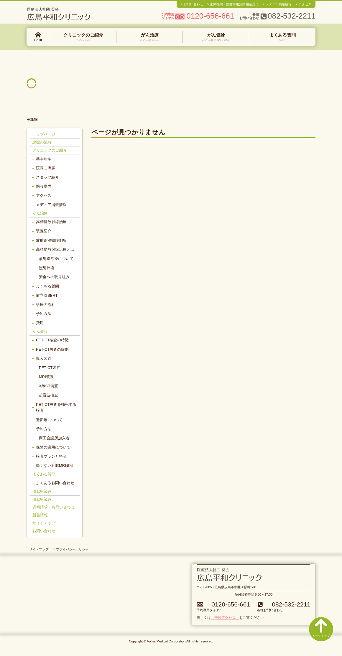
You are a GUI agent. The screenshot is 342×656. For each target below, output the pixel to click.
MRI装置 (46, 377)
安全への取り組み (54, 277)
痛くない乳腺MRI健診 (55, 465)
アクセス (304, 4)
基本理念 (43, 158)
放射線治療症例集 (51, 240)
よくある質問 (282, 37)
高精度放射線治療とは (55, 249)
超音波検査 (48, 395)
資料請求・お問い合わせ (53, 507)
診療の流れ (42, 142)
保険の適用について (53, 447)
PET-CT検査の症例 (52, 349)
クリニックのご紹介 (83, 37)
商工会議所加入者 (54, 438)
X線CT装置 (48, 386)
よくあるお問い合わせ (55, 483)
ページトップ (321, 628)
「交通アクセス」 (225, 618)
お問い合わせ (193, 4)
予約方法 (43, 313)
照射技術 (46, 268)
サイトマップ (43, 523)
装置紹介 (43, 231)
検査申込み (42, 491)
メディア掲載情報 (279, 4)
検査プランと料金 (51, 456)
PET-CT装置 (49, 367)
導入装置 (43, 358)
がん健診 (216, 37)
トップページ (38, 36)
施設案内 (43, 186)
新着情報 (40, 515)
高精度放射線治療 (51, 222)
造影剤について (49, 420)
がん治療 (149, 37)
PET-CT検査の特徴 (52, 340)
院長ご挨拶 (45, 168)
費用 (40, 323)
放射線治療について (56, 258)
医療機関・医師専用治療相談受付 (234, 4)
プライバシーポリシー (72, 549)
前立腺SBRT (46, 295)
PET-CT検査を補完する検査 (56, 407)
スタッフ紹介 (47, 177)
